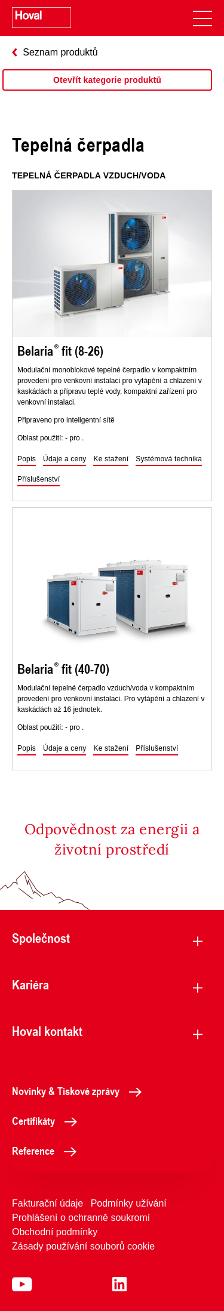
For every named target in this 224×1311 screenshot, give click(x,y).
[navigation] (202, 18)
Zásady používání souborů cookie (83, 1246)
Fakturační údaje (47, 1203)
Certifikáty (48, 1120)
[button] (26, 459)
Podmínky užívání (129, 1203)
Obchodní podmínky (54, 1232)
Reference (47, 1150)
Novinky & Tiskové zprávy (80, 1091)
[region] (107, 92)
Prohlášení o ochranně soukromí (81, 1218)
